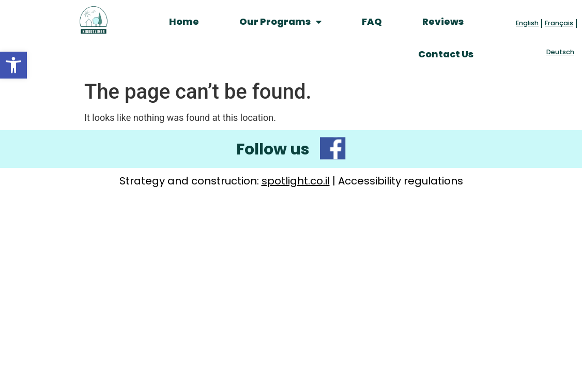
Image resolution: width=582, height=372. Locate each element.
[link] (13, 65)
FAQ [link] (372, 21)
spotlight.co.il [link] (296, 181)
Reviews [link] (443, 21)
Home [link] (184, 21)
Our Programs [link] (280, 22)
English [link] (527, 23)
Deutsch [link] (560, 52)
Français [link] (559, 23)
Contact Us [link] (445, 54)
